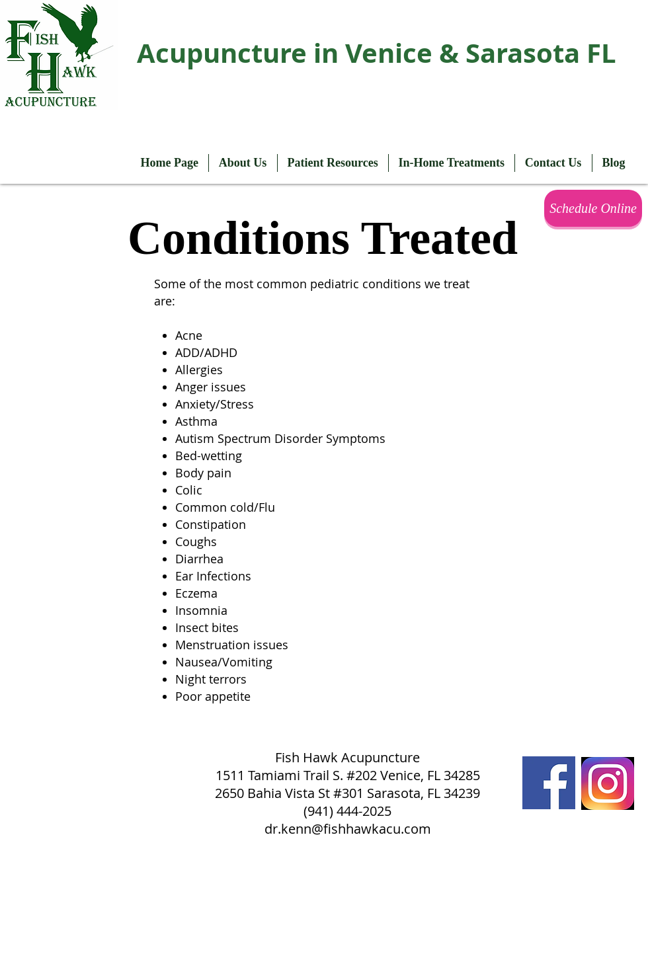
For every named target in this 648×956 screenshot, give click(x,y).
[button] (243, 163)
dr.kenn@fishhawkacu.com (347, 829)
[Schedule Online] (593, 208)
